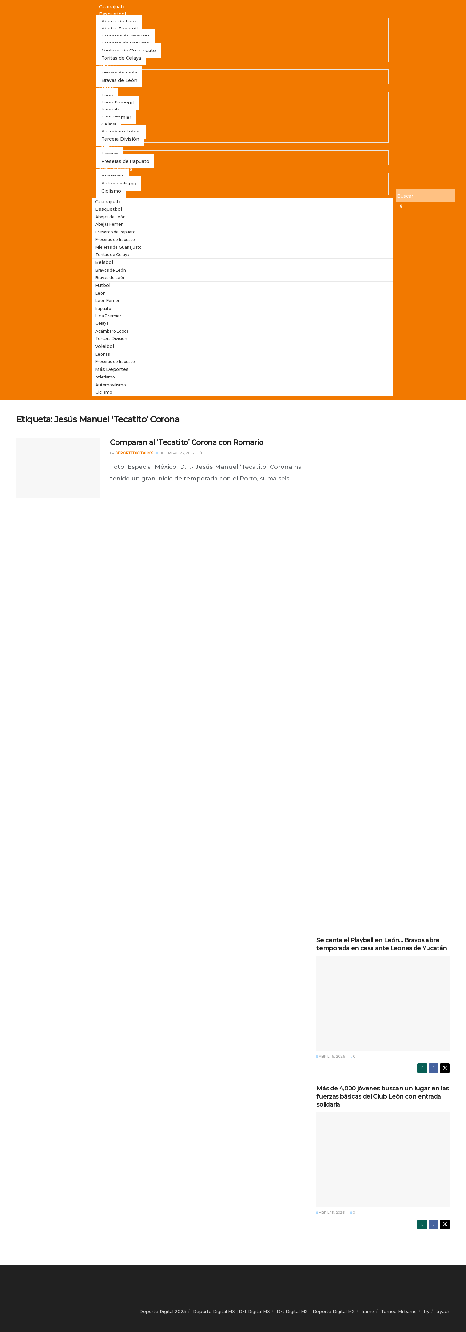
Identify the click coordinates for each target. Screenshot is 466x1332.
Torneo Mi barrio (399, 1311)
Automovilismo (110, 384)
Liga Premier (108, 315)
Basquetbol (112, 14)
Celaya (102, 323)
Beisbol (108, 65)
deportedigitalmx (134, 453)
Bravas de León (119, 80)
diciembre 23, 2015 (175, 453)
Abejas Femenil (110, 224)
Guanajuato (112, 7)
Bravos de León (110, 270)
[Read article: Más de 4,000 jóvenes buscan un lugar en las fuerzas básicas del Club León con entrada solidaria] (383, 1159)
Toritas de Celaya (121, 58)
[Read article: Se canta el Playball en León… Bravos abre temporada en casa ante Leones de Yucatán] (383, 1003)
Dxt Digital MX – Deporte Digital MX (316, 1311)
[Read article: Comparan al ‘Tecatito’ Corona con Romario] (58, 468)
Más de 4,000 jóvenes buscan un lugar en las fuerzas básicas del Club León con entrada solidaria (382, 1096)
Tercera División (120, 139)
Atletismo (105, 377)
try (426, 1311)
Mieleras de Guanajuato (118, 247)
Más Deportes (115, 169)
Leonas (102, 354)
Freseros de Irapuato (115, 232)
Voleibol (108, 146)
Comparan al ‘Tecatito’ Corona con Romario (186, 442)
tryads (443, 1311)
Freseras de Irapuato (125, 161)
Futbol (106, 88)
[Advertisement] (383, 511)
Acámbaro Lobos (111, 331)
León (100, 293)
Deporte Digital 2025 (162, 1311)
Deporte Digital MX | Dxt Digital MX (231, 1311)
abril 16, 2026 (330, 1056)
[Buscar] (425, 195)
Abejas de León (110, 216)
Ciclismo (111, 191)
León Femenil (109, 300)
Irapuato (103, 308)
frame (367, 1311)
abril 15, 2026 (330, 1212)
